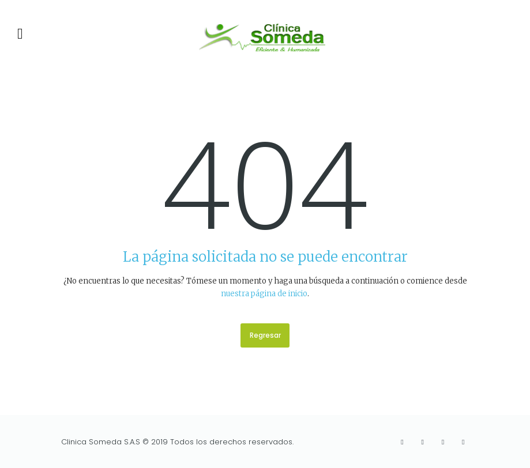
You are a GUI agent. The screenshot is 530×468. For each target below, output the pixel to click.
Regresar (265, 335)
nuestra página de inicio (264, 294)
